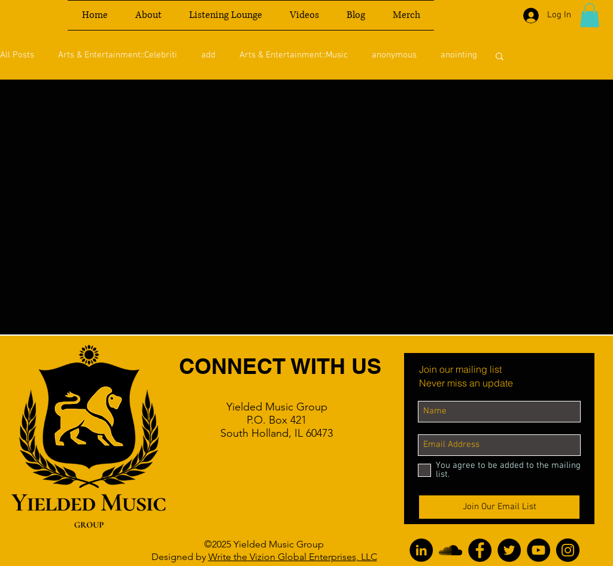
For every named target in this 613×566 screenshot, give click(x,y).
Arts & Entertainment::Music (293, 55)
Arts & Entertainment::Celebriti (117, 55)
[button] (589, 15)
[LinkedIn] (421, 550)
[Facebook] (479, 550)
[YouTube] (538, 550)
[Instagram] (567, 550)
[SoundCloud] (450, 550)
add (208, 55)
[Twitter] (509, 550)
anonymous (394, 55)
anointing (459, 55)
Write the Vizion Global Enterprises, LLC (292, 556)
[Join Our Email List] (499, 507)
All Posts (17, 55)
